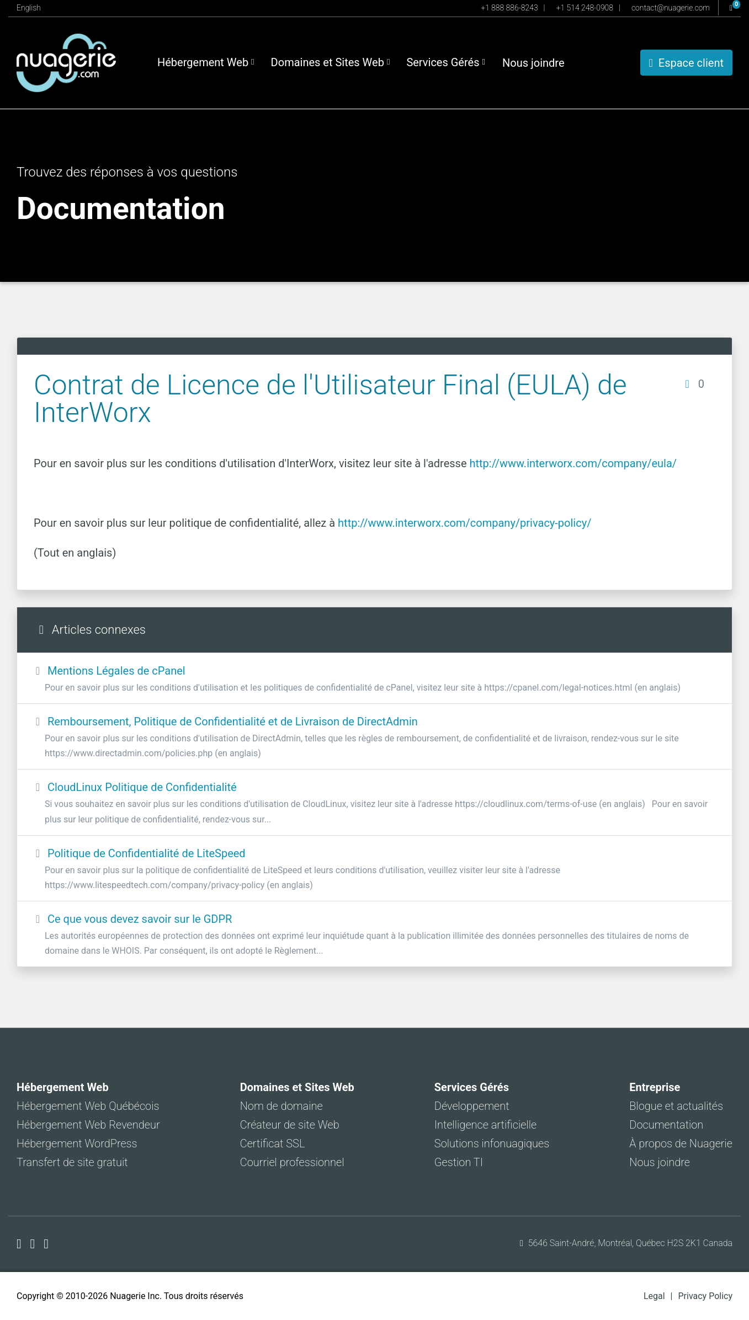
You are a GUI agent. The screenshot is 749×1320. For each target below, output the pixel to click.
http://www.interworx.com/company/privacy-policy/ (464, 523)
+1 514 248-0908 (584, 7)
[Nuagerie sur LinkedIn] (46, 1244)
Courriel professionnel (292, 1162)
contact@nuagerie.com (670, 7)
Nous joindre (533, 63)
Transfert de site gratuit (72, 1162)
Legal (654, 1296)
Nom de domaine (281, 1106)
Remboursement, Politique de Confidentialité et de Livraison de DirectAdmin (374, 738)
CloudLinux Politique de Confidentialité (374, 803)
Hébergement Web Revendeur (88, 1124)
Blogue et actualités (676, 1106)
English (29, 7)
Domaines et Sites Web (330, 62)
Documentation (666, 1124)
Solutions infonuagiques (491, 1143)
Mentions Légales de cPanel (374, 679)
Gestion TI (458, 1162)
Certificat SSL (272, 1143)
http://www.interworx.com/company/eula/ (573, 463)
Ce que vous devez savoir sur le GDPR (374, 935)
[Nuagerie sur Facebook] (21, 1244)
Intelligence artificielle (485, 1124)
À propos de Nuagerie (680, 1143)
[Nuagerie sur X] (34, 1244)
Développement (471, 1106)
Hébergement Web (205, 62)
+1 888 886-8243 (509, 7)
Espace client (686, 63)
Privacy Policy (705, 1296)
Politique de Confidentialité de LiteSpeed (374, 870)
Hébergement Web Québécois (88, 1106)
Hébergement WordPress (77, 1143)
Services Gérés (445, 62)
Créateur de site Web (289, 1124)
